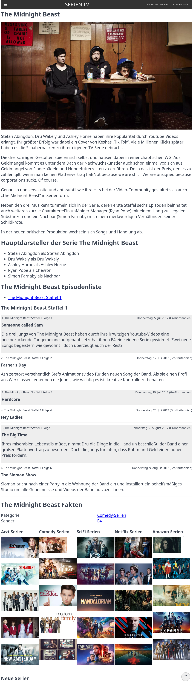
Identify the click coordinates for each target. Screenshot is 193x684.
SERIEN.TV (77, 4)
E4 (99, 521)
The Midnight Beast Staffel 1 (35, 297)
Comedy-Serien (111, 515)
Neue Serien (182, 4)
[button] (6, 4)
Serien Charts (167, 4)
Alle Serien (152, 4)
